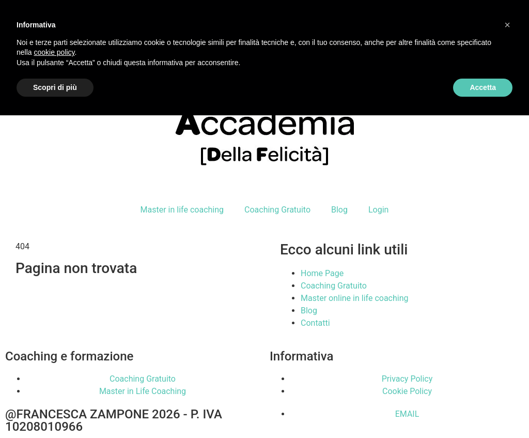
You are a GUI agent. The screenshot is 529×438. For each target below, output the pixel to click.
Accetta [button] (483, 87)
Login (378, 210)
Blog (339, 210)
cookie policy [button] (54, 52)
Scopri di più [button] (55, 87)
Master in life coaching (182, 210)
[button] (507, 25)
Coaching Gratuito (277, 210)
